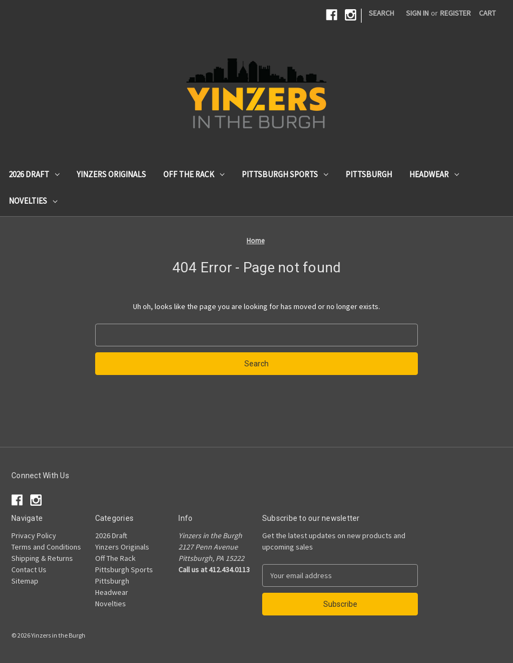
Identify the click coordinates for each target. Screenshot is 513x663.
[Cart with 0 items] (487, 13)
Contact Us (28, 569)
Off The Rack (193, 174)
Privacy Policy (33, 535)
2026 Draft (34, 174)
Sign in (417, 13)
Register (455, 13)
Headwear (434, 174)
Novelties (33, 201)
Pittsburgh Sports (285, 174)
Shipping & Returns (42, 558)
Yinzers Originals (111, 174)
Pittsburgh (368, 174)
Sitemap (24, 581)
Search (381, 13)
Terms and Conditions (46, 547)
